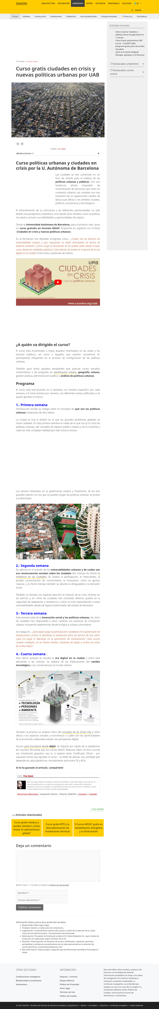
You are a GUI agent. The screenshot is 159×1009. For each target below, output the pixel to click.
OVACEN (21, 3)
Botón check (21, 885)
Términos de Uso (67, 992)
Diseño (89, 3)
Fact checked (98, 809)
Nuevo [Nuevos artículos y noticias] (138, 10)
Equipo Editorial (67, 980)
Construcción (40, 16)
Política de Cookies (68, 996)
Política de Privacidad (69, 984)
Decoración (64, 3)
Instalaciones (56, 16)
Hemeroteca (21, 984)
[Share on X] (18, 144)
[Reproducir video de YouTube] (58, 282)
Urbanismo (77, 3)
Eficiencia (100, 3)
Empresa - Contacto (69, 976)
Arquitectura (48, 3)
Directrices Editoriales (28, 794)
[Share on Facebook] (22, 144)
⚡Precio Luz (126, 16)
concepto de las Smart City (76, 732)
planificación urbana (65, 372)
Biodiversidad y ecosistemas (28, 980)
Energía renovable (109, 16)
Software (26, 16)
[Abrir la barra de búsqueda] (132, 10)
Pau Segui (62, 149)
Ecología (126, 3)
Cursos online (32, 61)
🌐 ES (138, 3)
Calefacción (71, 16)
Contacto (82, 794)
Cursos (15, 16)
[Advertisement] (58, 37)
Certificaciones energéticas (28, 976)
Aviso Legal (65, 988)
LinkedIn (93, 794)
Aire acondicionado (88, 16)
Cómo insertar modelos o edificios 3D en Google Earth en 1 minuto (129, 34)
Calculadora (142, 16)
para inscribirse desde (39, 746)
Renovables (114, 3)
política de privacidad (59, 885)
